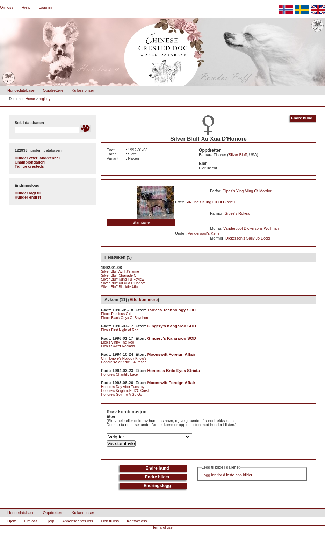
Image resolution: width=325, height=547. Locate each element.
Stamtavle (141, 222)
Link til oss (110, 521)
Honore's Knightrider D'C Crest (125, 391)
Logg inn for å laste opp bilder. (227, 475)
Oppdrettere (53, 90)
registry (44, 99)
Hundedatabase (21, 90)
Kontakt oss (137, 521)
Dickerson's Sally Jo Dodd (247, 238)
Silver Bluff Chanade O (119, 275)
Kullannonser (83, 90)
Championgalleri (30, 162)
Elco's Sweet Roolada (118, 346)
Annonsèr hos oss (77, 521)
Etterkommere (144, 299)
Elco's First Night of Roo (119, 330)
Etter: (112, 416)
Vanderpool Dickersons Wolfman (251, 228)
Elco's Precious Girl (116, 314)
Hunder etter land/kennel (37, 158)
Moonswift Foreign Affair (171, 354)
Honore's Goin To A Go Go (121, 394)
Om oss (6, 7)
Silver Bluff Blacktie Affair (120, 287)
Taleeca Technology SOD (171, 309)
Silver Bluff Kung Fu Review (122, 279)
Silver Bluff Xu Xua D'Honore (123, 283)
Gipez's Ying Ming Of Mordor (246, 191)
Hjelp (26, 7)
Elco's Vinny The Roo (117, 342)
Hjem (11, 521)
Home (30, 99)
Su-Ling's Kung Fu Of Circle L (210, 202)
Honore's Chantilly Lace (119, 374)
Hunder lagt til (28, 193)
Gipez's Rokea (237, 213)
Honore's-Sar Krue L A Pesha (123, 362)
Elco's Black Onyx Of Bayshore (125, 318)
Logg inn (46, 7)
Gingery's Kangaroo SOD (171, 326)
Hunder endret (28, 197)
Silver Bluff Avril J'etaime (120, 272)
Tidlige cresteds (29, 166)
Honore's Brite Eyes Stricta (173, 370)
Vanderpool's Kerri (203, 233)
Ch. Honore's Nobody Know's (123, 358)
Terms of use (162, 527)
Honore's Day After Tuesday (122, 387)
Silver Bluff (238, 155)
